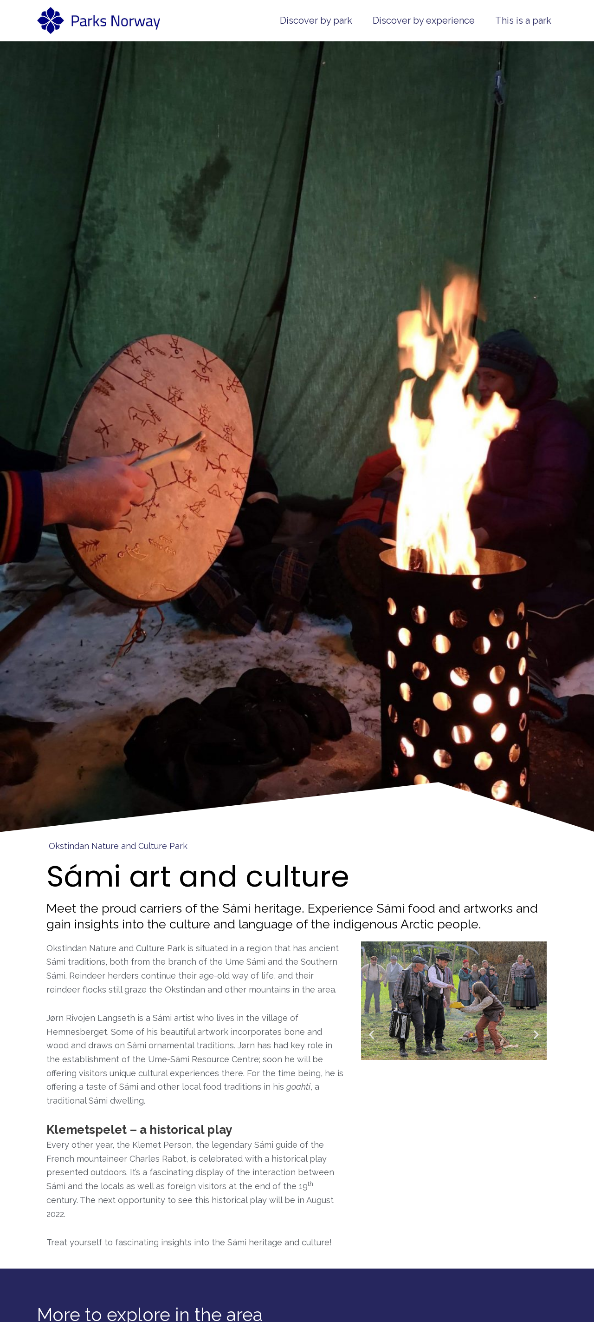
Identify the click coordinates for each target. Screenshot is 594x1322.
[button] (371, 1034)
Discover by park (316, 20)
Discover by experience (424, 20)
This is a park (523, 20)
